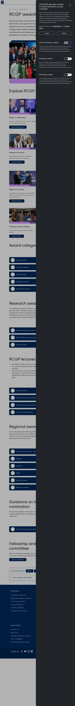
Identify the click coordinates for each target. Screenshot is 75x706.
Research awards (17, 162)
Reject (64, 33)
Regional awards (17, 201)
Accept (47, 33)
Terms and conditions (18, 601)
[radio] (29, 570)
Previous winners (16, 236)
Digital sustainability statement (21, 598)
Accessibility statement (18, 595)
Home (10, 9)
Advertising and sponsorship (20, 642)
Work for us (14, 632)
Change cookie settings (19, 611)
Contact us (14, 629)
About (16, 9)
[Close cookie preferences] (70, 5)
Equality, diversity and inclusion (21, 636)
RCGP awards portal (18, 127)
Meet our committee (18, 559)
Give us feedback (16, 639)
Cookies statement (17, 607)
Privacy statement (17, 604)
